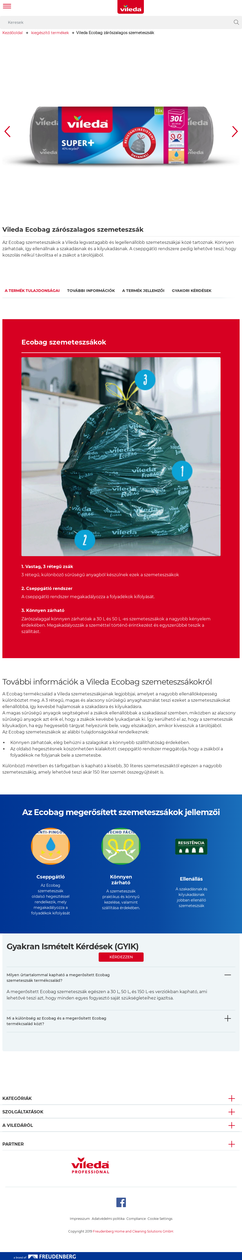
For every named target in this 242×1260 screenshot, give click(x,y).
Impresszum (80, 1219)
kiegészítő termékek (50, 32)
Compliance (136, 1219)
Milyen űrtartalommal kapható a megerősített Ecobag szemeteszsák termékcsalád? (58, 978)
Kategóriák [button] (17, 1098)
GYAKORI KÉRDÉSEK (191, 290)
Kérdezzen (121, 957)
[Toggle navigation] (7, 6)
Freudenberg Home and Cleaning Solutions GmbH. (133, 1231)
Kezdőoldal (12, 32)
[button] (7, 131)
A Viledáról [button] (17, 1125)
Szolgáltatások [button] (22, 1111)
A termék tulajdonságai (32, 290)
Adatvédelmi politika (108, 1219)
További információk (91, 290)
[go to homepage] (130, 7)
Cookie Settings (160, 1219)
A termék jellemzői (143, 290)
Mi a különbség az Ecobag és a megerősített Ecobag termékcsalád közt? (56, 1021)
